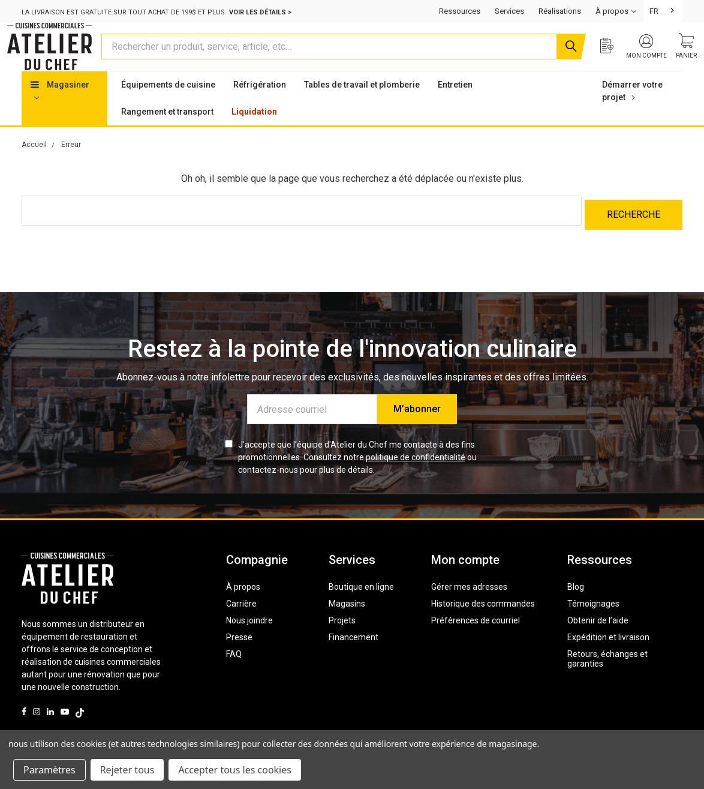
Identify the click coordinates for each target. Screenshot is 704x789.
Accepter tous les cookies (234, 769)
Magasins (347, 622)
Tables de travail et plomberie (362, 107)
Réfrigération (259, 107)
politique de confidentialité (415, 476)
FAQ (234, 672)
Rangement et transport (167, 134)
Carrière (241, 622)
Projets (342, 639)
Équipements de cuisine (168, 107)
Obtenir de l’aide (597, 639)
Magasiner (60, 113)
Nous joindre (249, 639)
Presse (239, 656)
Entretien (455, 107)
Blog (575, 605)
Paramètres (49, 769)
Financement (353, 656)
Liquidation (254, 134)
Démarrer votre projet (632, 114)
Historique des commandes (483, 622)
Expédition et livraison (608, 656)
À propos (243, 605)
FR (653, 11)
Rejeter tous (127, 769)
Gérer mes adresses (469, 605)
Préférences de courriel (475, 639)
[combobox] (662, 11)
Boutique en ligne (361, 605)
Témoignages (593, 622)
